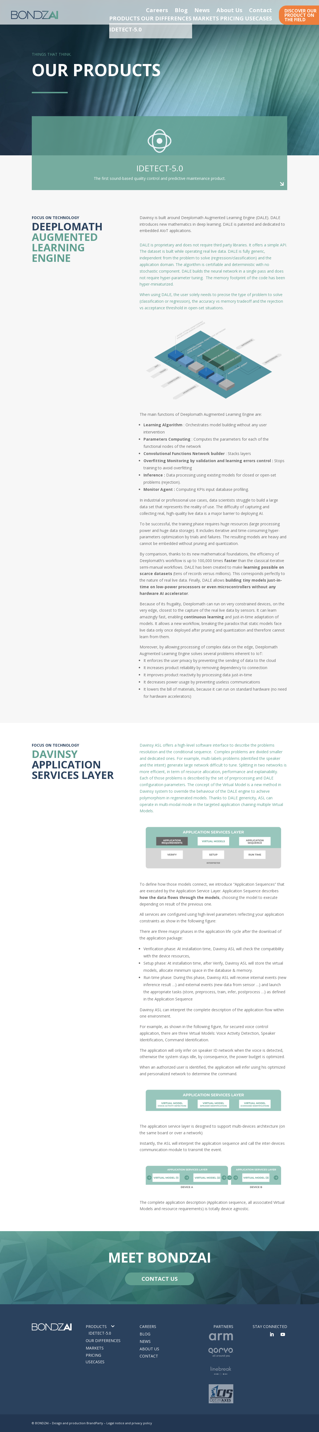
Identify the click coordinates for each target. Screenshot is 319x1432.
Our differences (103, 1340)
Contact (265, 8)
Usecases (95, 1361)
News (226, 8)
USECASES (262, 17)
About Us (245, 8)
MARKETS (200, 17)
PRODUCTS (119, 17)
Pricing (93, 1355)
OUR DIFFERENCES (160, 17)
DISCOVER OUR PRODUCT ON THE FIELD (300, 15)
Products (96, 1326)
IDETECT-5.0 (99, 1333)
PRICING (231, 17)
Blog (211, 8)
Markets (95, 1348)
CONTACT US (160, 1278)
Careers (194, 8)
